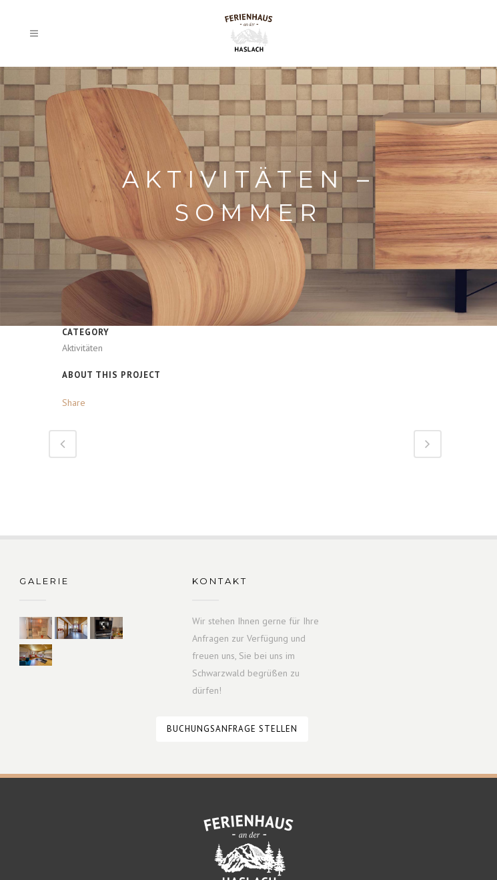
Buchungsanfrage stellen (232, 728)
